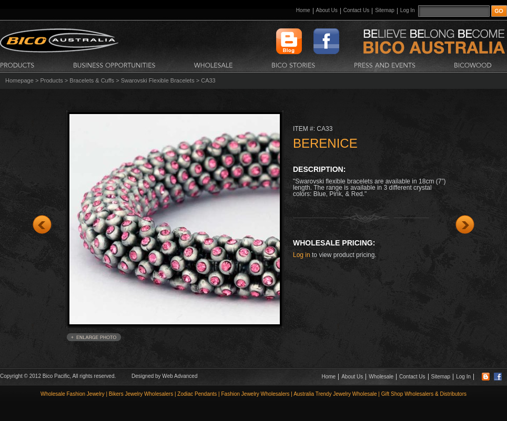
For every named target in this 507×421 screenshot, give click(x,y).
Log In (407, 10)
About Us (327, 10)
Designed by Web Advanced (164, 376)
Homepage (19, 80)
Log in (301, 255)
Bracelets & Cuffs (91, 80)
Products (51, 80)
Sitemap (384, 10)
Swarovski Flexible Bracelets (158, 80)
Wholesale (381, 376)
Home (303, 10)
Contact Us (356, 10)
